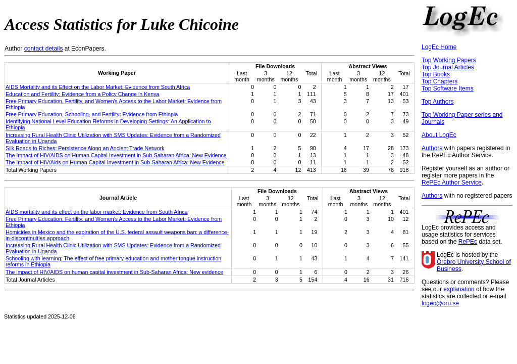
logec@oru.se (440, 303)
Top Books (436, 74)
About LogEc (439, 135)
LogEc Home (439, 47)
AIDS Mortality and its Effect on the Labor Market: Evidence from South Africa (98, 87)
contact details (43, 48)
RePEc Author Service (452, 182)
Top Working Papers (449, 60)
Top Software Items (448, 88)
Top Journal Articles (448, 67)
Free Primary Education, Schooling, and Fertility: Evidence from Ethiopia (92, 114)
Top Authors (437, 101)
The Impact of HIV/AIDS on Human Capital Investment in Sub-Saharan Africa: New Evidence (116, 155)
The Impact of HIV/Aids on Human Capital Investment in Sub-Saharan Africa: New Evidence (115, 162)
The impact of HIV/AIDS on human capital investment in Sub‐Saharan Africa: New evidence (114, 272)
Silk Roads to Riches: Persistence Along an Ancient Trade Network (85, 148)
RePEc (467, 241)
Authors (432, 148)
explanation (458, 289)
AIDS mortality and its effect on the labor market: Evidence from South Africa (97, 212)
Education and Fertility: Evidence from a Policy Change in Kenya (82, 94)
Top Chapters (439, 81)
